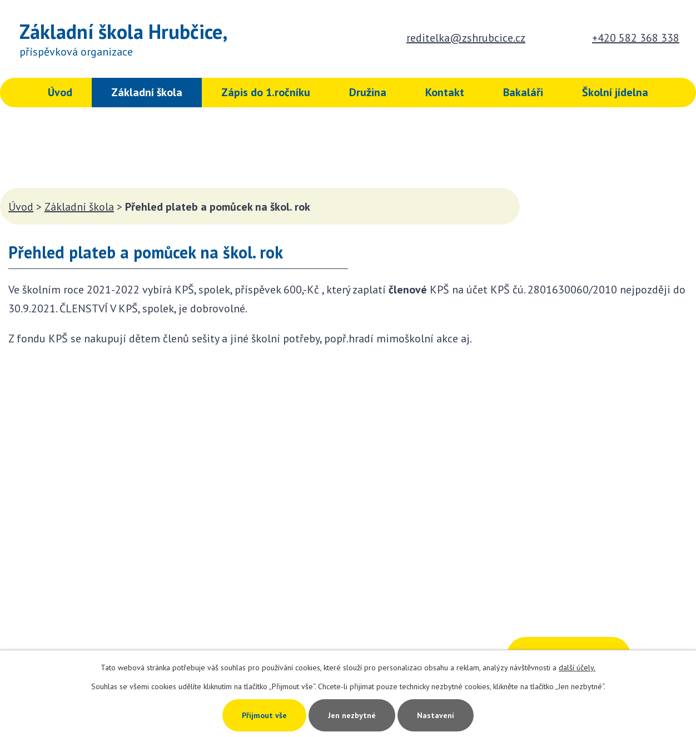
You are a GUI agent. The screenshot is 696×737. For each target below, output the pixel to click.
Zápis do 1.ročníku (265, 92)
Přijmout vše (264, 715)
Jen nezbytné (352, 715)
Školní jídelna (615, 92)
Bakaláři (523, 92)
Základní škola (146, 92)
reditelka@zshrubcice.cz (465, 38)
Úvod (60, 92)
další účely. (577, 668)
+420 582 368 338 (635, 38)
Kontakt (444, 92)
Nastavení (435, 715)
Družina (367, 92)
